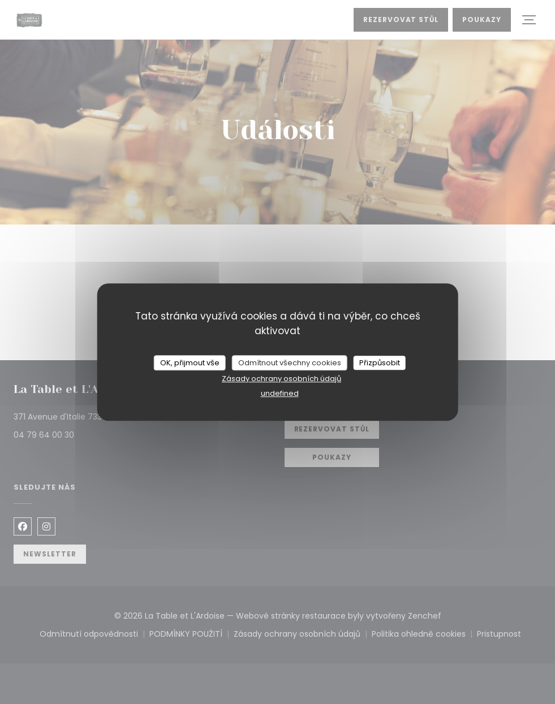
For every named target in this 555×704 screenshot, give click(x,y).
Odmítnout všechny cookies (289, 362)
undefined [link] (280, 393)
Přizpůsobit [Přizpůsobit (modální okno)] (379, 362)
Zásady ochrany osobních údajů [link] (281, 378)
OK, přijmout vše (190, 362)
